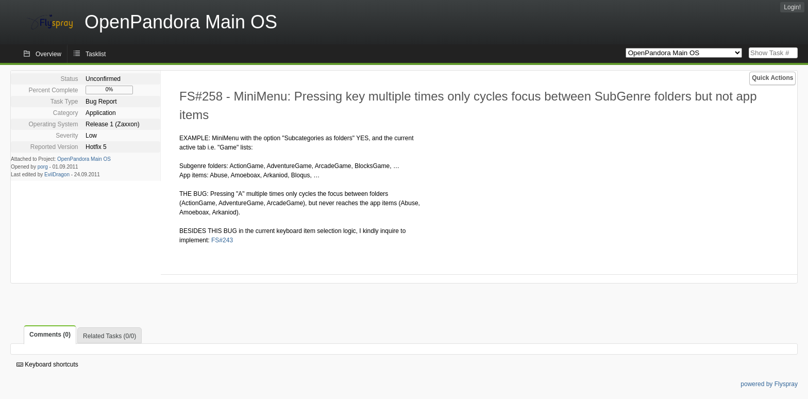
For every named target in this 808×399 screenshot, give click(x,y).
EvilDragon (57, 174)
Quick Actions (772, 77)
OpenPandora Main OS (84, 159)
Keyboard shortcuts (47, 364)
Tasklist (96, 54)
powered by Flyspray (769, 384)
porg (43, 167)
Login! (792, 7)
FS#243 (222, 240)
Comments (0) (50, 334)
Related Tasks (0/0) (109, 336)
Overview (48, 54)
